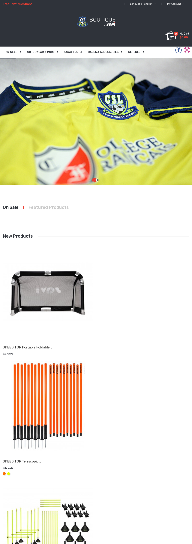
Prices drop (73, 480)
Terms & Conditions (94, 483)
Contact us (95, 508)
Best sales (73, 497)
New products (72, 488)
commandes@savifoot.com (170, 508)
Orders (113, 488)
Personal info (117, 480)
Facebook (178, 50)
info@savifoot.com (153, 517)
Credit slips (116, 495)
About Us (93, 501)
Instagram (187, 50)
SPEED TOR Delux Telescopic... (113, 301)
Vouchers (115, 510)
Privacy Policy (92, 492)
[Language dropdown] (149, 4)
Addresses (116, 503)
